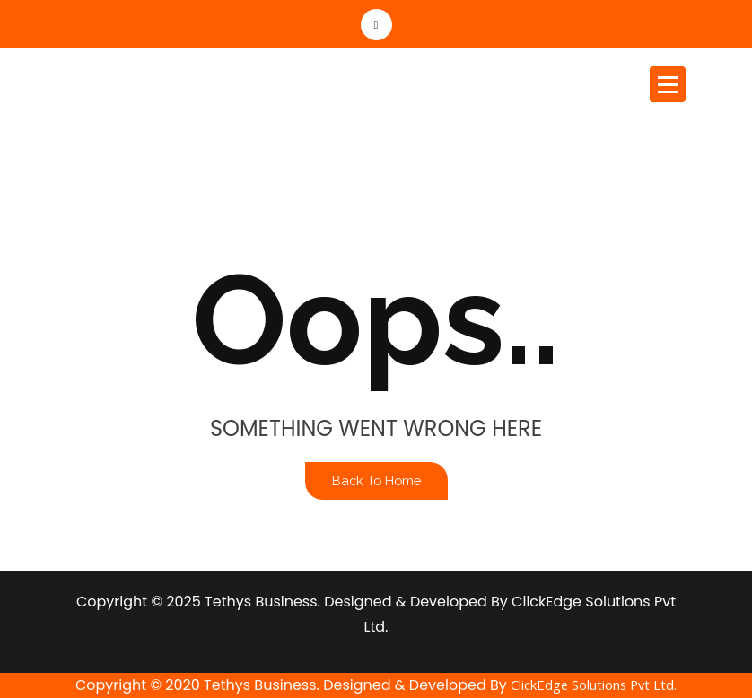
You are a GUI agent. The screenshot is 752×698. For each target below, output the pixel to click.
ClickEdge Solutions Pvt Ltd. (594, 685)
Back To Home (376, 480)
